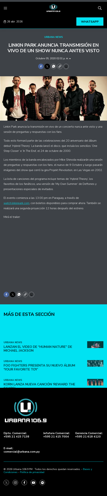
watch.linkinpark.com (16, 203)
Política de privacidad (32, 472)
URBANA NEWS (53, 37)
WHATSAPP (90, 22)
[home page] (53, 8)
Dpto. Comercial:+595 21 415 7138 (16, 435)
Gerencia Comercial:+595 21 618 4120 (89, 435)
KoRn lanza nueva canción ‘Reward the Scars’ (39, 406)
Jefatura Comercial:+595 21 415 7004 (56, 435)
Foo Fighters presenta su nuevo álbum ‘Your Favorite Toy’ (39, 387)
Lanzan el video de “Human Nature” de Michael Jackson (38, 368)
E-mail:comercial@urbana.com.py (22, 450)
